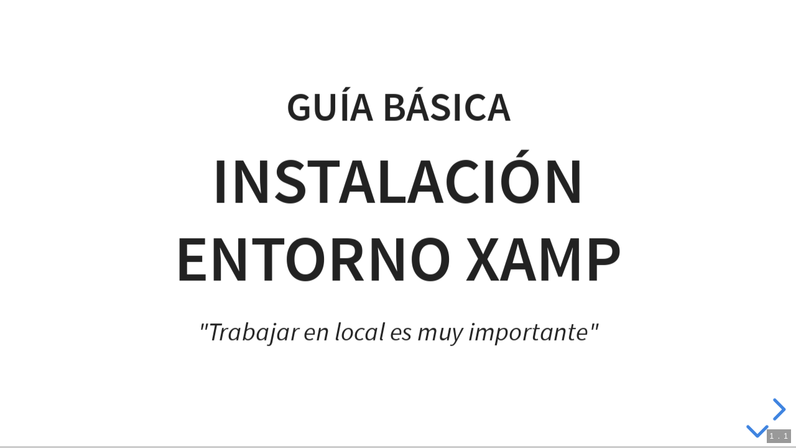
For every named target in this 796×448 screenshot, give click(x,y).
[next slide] (777, 409)
